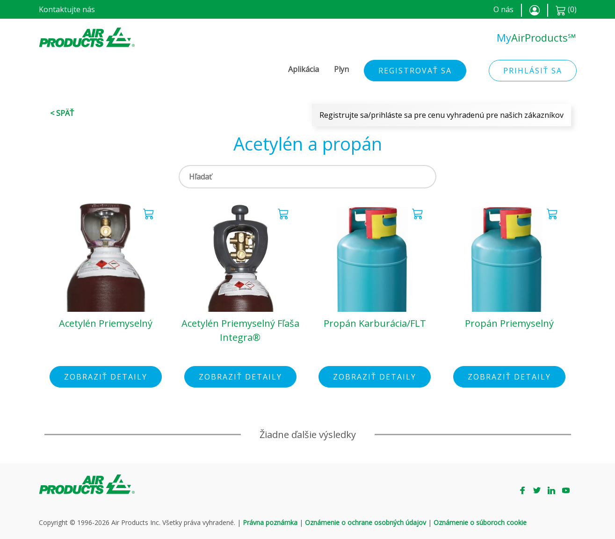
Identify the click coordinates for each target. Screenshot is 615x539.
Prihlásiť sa (532, 70)
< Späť (62, 113)
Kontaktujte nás (67, 9)
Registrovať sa (415, 70)
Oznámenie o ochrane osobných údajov (365, 522)
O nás (503, 9)
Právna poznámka (270, 522)
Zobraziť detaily (105, 377)
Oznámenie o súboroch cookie (480, 522)
